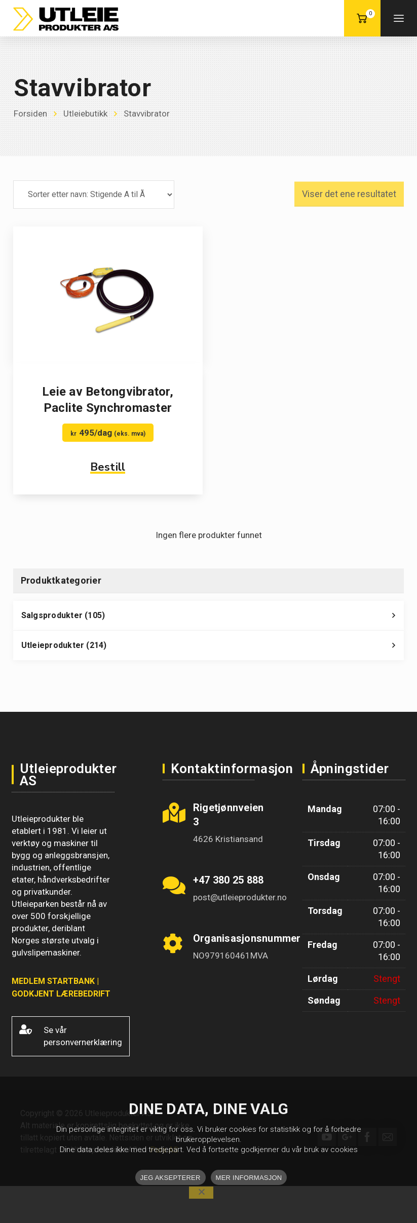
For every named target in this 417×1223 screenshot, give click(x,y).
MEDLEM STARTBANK (53, 981)
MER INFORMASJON (249, 1177)
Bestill (108, 467)
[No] (201, 1193)
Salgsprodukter (212, 618)
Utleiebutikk (85, 113)
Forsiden (30, 113)
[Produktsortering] (93, 194)
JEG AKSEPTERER (170, 1177)
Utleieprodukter (212, 648)
